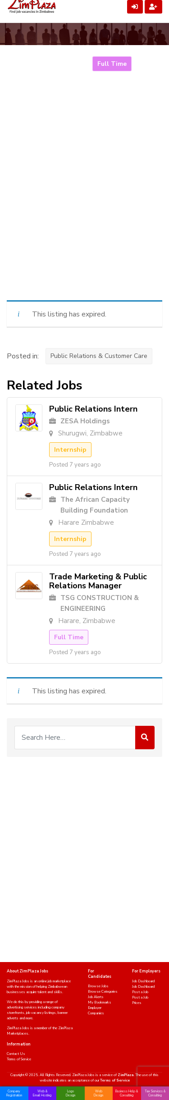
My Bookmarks (99, 1002)
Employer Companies (96, 1010)
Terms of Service (19, 1059)
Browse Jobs (98, 986)
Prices (137, 1002)
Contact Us (16, 1053)
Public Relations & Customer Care (98, 356)
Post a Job (140, 992)
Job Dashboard (143, 981)
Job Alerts (96, 997)
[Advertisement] (84, 202)
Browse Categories (103, 991)
